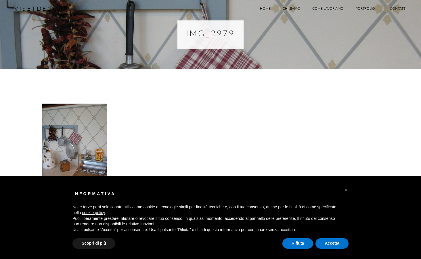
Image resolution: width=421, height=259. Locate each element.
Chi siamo (291, 8)
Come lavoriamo (328, 8)
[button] (345, 190)
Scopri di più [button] (94, 243)
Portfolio (367, 8)
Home (265, 8)
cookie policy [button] (93, 212)
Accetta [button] (332, 243)
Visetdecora (41, 8)
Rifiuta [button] (298, 243)
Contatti (398, 8)
